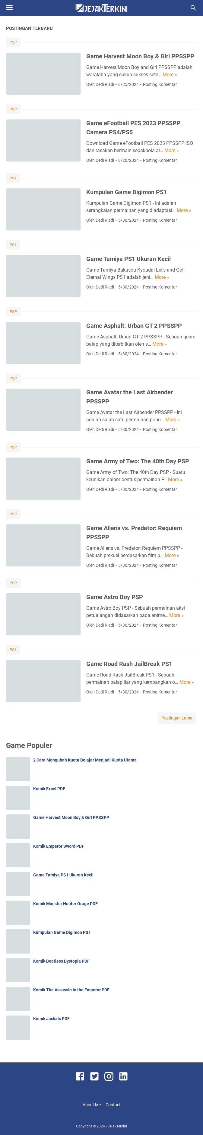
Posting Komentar (160, 84)
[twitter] (94, 1077)
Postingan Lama (176, 718)
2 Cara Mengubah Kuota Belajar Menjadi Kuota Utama (85, 760)
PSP (13, 42)
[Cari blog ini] (193, 7)
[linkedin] (123, 1077)
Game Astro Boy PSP (114, 597)
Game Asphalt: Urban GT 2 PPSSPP (134, 325)
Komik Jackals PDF (51, 1018)
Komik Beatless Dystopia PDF (61, 961)
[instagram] (108, 1077)
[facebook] (80, 1077)
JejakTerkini (117, 1126)
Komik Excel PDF (49, 788)
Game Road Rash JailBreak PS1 (129, 663)
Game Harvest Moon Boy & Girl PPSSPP (140, 56)
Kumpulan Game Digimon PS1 (126, 192)
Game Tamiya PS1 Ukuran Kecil (128, 259)
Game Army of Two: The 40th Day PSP (137, 461)
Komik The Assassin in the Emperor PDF (71, 989)
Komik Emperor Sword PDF (58, 846)
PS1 (13, 178)
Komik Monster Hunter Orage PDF (65, 903)
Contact (113, 1104)
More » (170, 74)
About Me (92, 1104)
